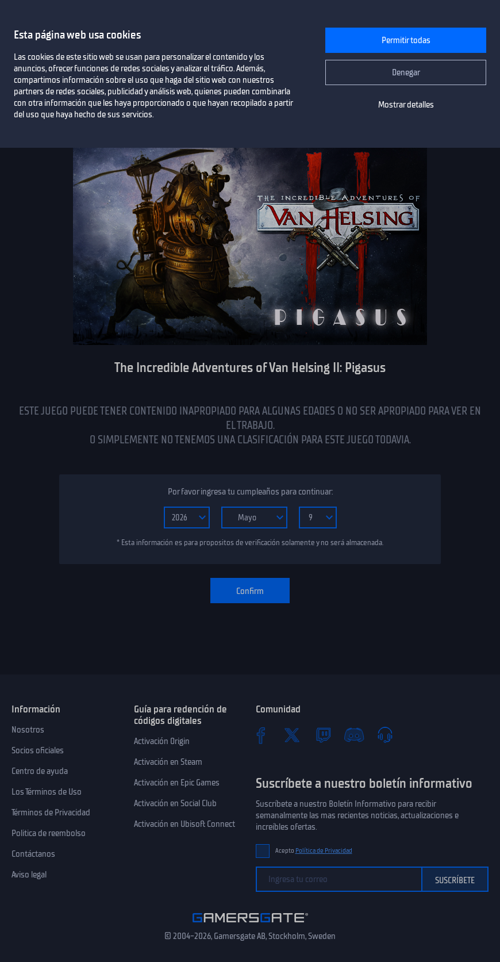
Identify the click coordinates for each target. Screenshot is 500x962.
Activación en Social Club (175, 803)
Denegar (406, 72)
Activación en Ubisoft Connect (184, 824)
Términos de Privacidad (50, 812)
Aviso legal (29, 874)
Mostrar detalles (406, 104)
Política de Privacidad (323, 850)
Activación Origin (162, 741)
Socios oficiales (37, 750)
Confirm (250, 591)
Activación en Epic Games (177, 782)
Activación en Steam (168, 762)
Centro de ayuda (39, 771)
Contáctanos (33, 854)
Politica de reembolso (48, 833)
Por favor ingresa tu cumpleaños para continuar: (250, 491)
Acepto (313, 850)
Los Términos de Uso (46, 792)
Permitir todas (406, 40)
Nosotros (27, 729)
